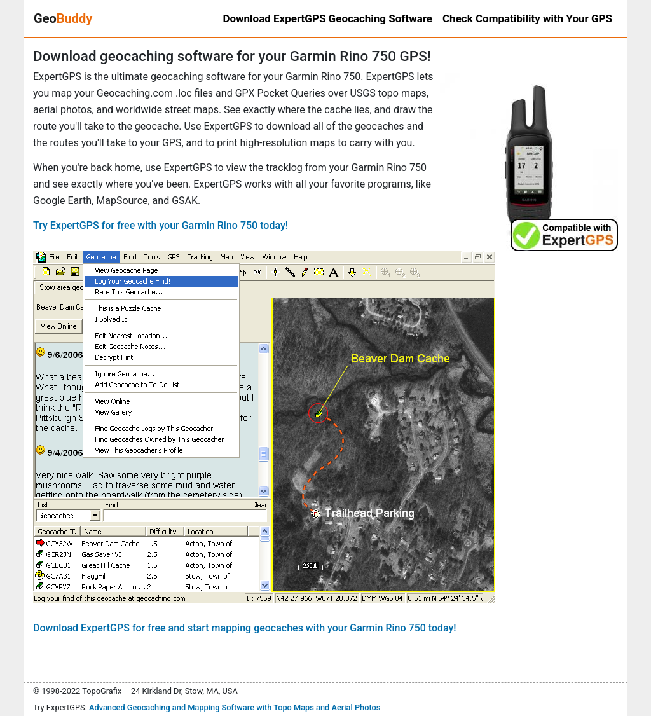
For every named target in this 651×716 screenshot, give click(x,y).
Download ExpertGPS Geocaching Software (327, 18)
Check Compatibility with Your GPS (527, 18)
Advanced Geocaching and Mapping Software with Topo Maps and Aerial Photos (235, 707)
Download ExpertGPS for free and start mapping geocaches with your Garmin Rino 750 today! (244, 628)
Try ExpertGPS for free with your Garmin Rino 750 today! (160, 225)
